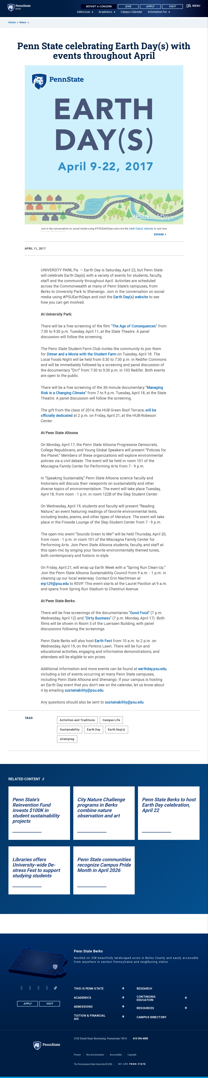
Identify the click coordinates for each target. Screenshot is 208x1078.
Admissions (83, 1006)
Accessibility (116, 1054)
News (23, 22)
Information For (157, 13)
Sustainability (69, 729)
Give (128, 6)
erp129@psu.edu (55, 584)
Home (12, 22)
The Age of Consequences (134, 326)
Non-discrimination (95, 1054)
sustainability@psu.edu (84, 690)
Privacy (77, 1054)
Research (144, 988)
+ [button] (123, 988)
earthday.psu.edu (152, 669)
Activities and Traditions (77, 720)
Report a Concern (98, 6)
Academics (105, 13)
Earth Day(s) (116, 729)
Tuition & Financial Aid (90, 1017)
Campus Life (111, 720)
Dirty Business (98, 618)
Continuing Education (146, 998)
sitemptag (67, 739)
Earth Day (93, 729)
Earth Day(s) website (141, 228)
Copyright (132, 1054)
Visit (172, 6)
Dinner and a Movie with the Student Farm (81, 354)
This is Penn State (89, 988)
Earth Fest (103, 641)
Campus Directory (151, 1017)
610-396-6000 (140, 1038)
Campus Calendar (131, 13)
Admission (83, 13)
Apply (150, 6)
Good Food (139, 613)
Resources (145, 1008)
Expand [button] (159, 234)
